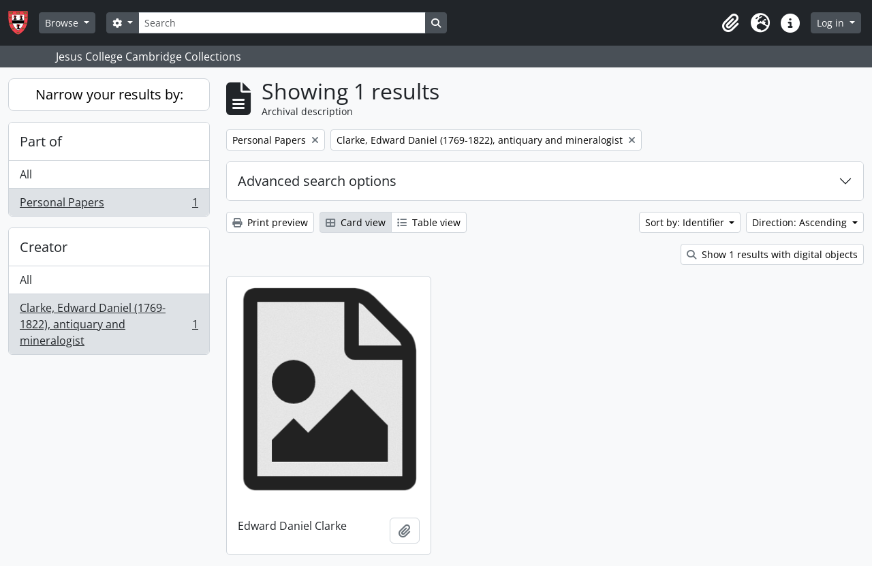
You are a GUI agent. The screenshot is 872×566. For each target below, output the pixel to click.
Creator (43, 247)
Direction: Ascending (801, 222)
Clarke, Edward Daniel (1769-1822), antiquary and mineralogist (108, 324)
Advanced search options (317, 181)
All (26, 174)
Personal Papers (108, 205)
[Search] (282, 22)
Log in (832, 22)
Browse (63, 22)
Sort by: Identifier (686, 222)
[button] (730, 23)
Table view (429, 222)
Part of (41, 141)
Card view (356, 222)
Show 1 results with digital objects (772, 254)
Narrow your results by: (109, 94)
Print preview (270, 222)
